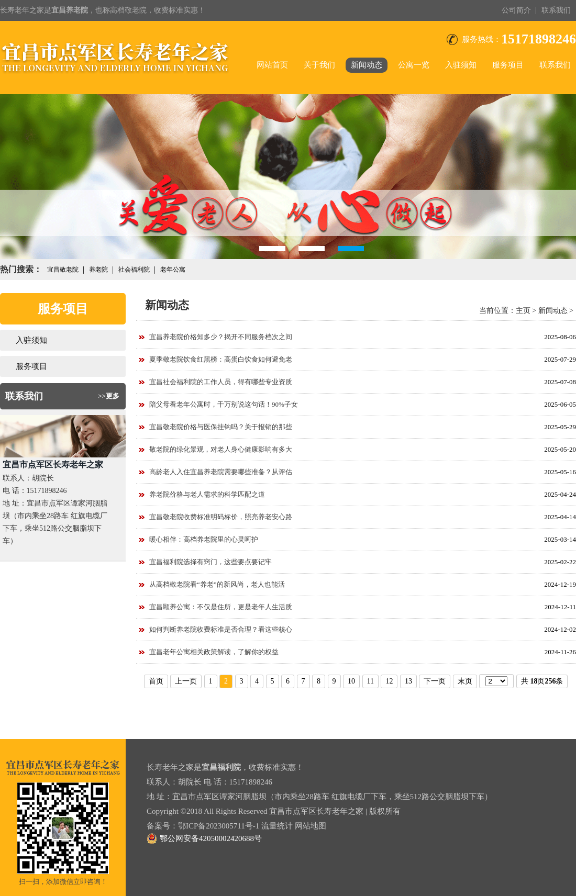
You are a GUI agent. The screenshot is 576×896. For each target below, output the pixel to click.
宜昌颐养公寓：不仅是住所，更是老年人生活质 (220, 607)
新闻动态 (366, 65)
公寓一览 (413, 65)
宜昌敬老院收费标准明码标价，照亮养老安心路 (220, 517)
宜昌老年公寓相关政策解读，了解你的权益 (214, 652)
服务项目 (508, 65)
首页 (156, 681)
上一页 (186, 681)
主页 (523, 311)
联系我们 (556, 10)
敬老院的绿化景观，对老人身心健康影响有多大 (220, 449)
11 (370, 681)
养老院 (98, 269)
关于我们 (319, 65)
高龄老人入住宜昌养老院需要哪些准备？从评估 (220, 472)
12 (389, 681)
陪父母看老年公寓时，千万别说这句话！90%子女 (223, 404)
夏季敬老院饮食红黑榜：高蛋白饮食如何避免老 (220, 359)
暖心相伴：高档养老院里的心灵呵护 (203, 539)
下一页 (435, 681)
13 (408, 681)
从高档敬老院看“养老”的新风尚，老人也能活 (217, 584)
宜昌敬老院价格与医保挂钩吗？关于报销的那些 (220, 427)
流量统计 (277, 826)
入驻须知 (461, 65)
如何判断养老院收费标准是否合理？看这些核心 (220, 629)
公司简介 (516, 10)
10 (351, 681)
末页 (465, 681)
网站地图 (310, 826)
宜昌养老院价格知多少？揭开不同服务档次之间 (220, 337)
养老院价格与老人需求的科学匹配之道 (207, 494)
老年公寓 (172, 269)
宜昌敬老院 (63, 269)
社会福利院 (134, 269)
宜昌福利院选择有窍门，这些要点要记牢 (210, 562)
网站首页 (272, 65)
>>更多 (108, 396)
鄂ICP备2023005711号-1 (218, 826)
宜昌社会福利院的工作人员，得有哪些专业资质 (220, 382)
